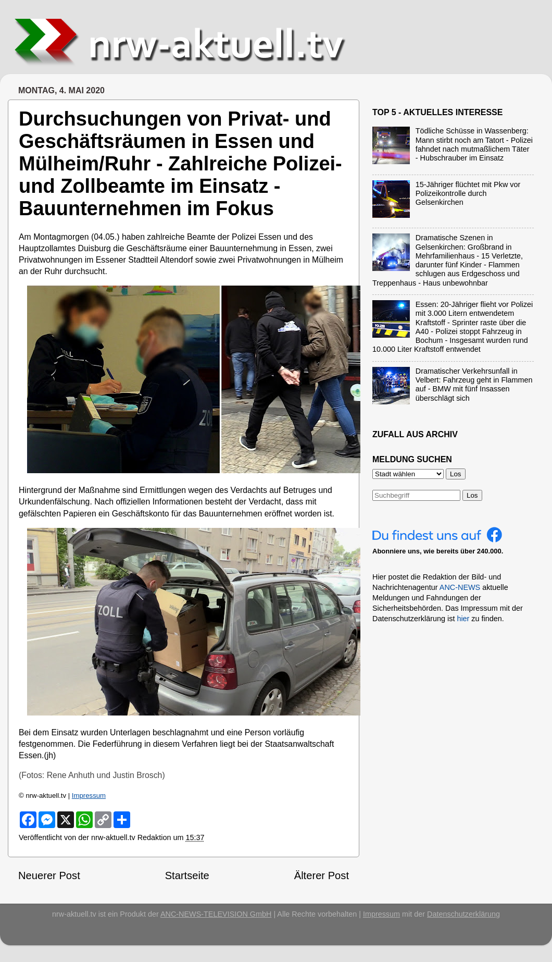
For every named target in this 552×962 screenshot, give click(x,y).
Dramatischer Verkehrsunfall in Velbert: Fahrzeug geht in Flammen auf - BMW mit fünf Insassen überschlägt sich (474, 384)
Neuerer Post (49, 875)
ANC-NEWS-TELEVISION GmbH (216, 914)
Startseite (187, 875)
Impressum (89, 795)
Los (472, 495)
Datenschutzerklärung (463, 914)
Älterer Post (321, 875)
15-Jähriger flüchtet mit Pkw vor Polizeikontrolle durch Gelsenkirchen (468, 193)
